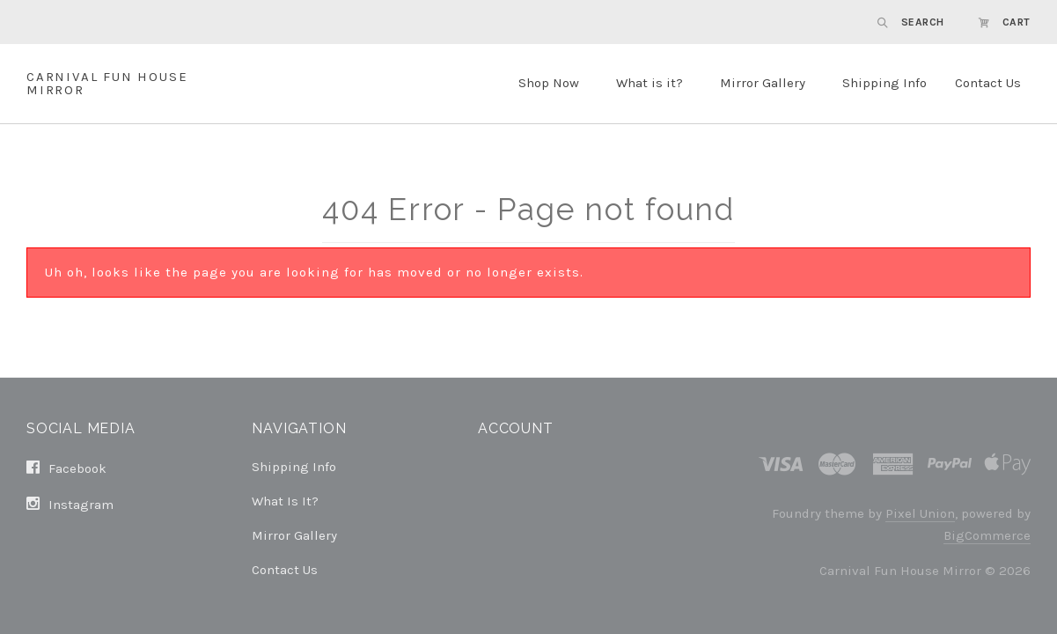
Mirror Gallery (762, 83)
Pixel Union (920, 513)
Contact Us (988, 83)
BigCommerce (987, 535)
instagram (70, 504)
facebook (66, 468)
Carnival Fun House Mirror (106, 83)
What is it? (649, 83)
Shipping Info (884, 83)
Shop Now (548, 83)
